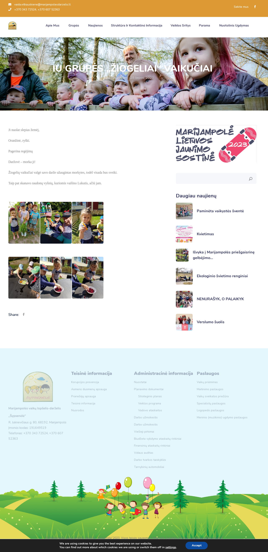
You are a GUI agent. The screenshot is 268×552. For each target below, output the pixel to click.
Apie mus (53, 25)
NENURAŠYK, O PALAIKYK (220, 298)
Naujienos (118, 77)
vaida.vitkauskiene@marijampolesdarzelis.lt (39, 4)
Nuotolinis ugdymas (234, 25)
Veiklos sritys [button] (181, 25)
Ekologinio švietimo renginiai (222, 276)
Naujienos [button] (95, 25)
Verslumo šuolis (210, 321)
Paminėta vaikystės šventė (220, 211)
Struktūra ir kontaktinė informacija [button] (136, 25)
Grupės (74, 25)
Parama (205, 25)
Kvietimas (205, 234)
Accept (196, 545)
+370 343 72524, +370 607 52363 (34, 9)
